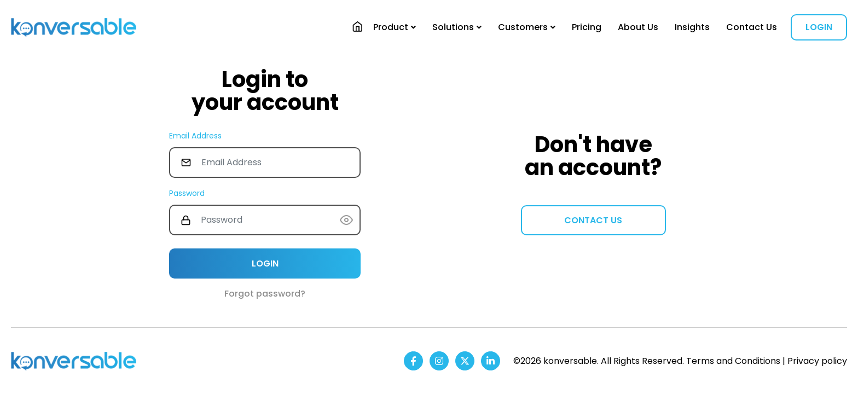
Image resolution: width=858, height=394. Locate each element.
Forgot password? (264, 293)
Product (390, 27)
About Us (638, 27)
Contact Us (751, 27)
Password (187, 193)
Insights (692, 27)
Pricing (586, 27)
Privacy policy (817, 361)
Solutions (453, 27)
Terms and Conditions (733, 361)
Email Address (195, 135)
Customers (523, 27)
